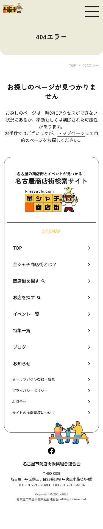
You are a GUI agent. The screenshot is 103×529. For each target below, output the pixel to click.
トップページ (71, 133)
